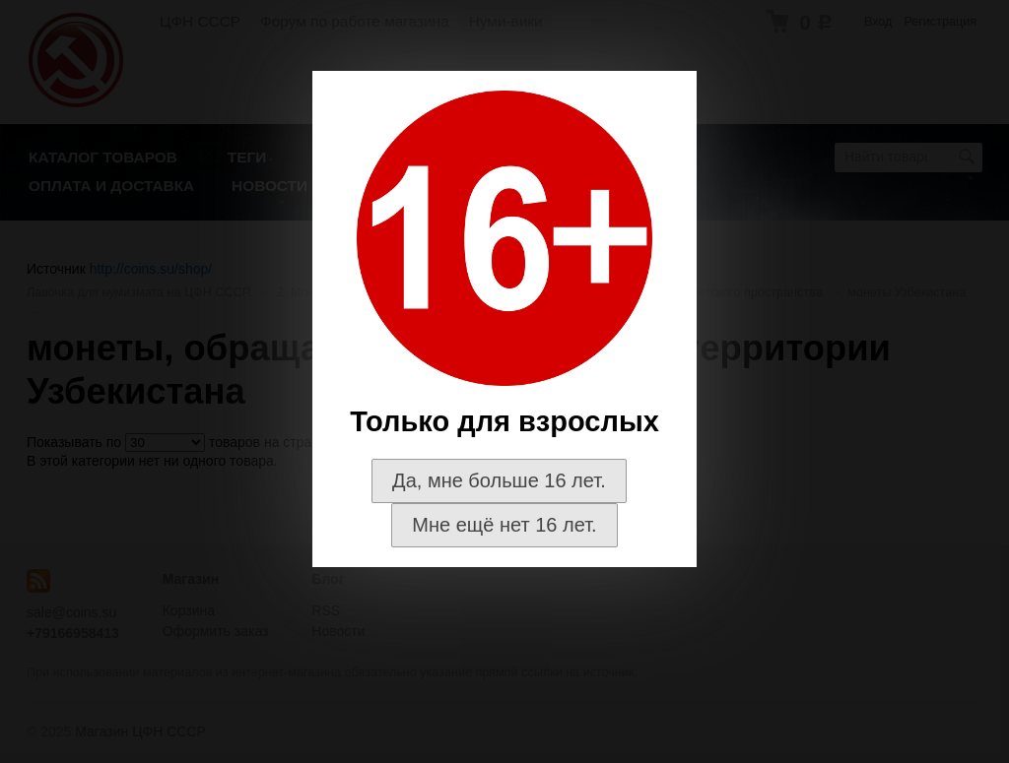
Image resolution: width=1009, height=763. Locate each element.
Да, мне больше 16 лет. (499, 480)
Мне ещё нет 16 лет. (504, 525)
